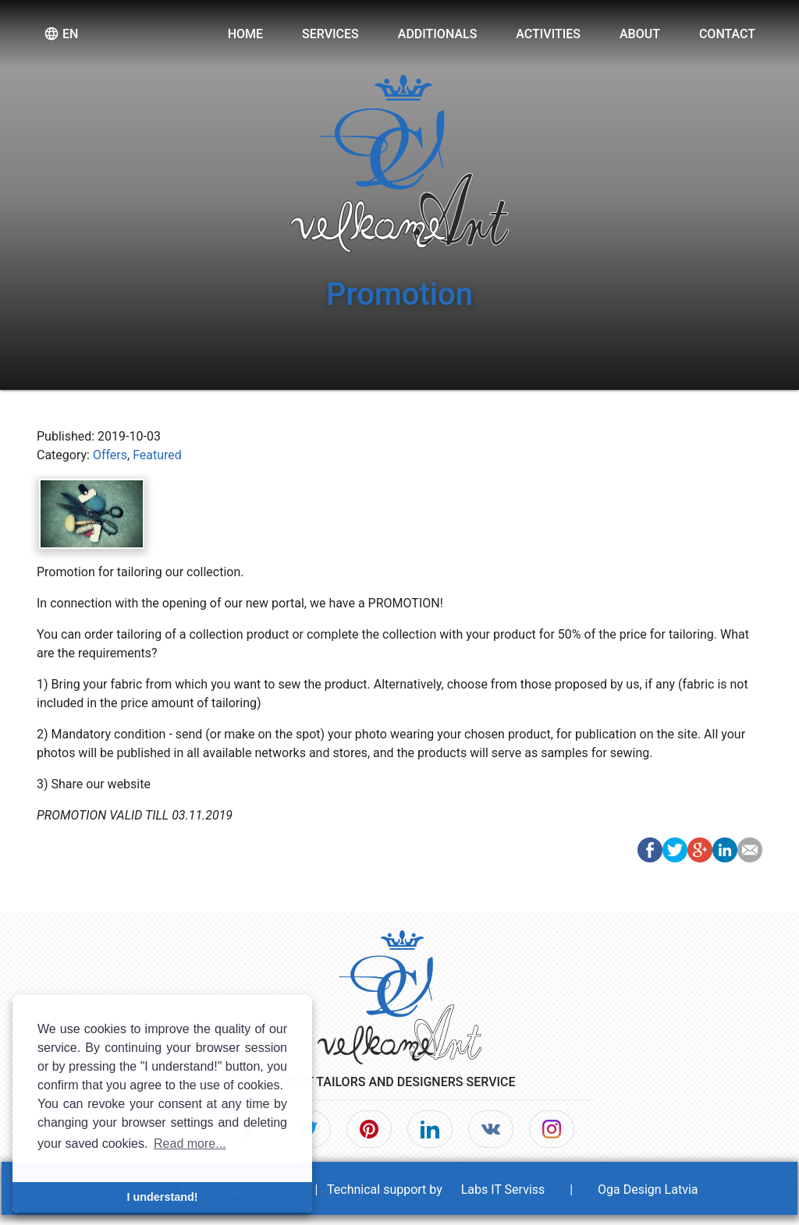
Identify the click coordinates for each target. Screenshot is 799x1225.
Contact (727, 34)
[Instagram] (551, 1129)
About (640, 34)
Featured (157, 455)
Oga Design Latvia (648, 1189)
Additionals (438, 34)
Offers (110, 455)
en (61, 33)
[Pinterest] (369, 1129)
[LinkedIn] (430, 1129)
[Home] (399, 992)
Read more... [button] (189, 1143)
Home (245, 34)
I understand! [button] (161, 1197)
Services (330, 34)
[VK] (490, 1129)
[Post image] (91, 512)
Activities (548, 34)
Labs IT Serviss (503, 1189)
